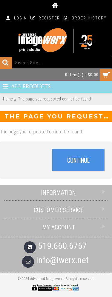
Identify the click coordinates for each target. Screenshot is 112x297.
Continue (78, 160)
